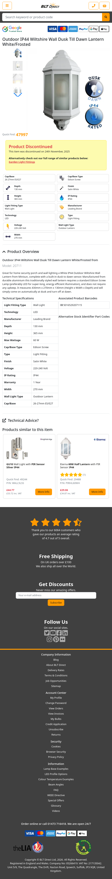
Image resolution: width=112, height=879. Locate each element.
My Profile (56, 697)
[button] (17, 95)
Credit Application (56, 724)
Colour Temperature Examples (56, 779)
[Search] (106, 17)
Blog (56, 659)
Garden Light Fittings (22, 162)
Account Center (56, 693)
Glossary (56, 805)
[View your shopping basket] (104, 6)
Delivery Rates (56, 670)
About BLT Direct (56, 665)
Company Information (56, 654)
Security (56, 741)
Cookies (56, 746)
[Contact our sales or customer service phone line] (94, 6)
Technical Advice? (20, 420)
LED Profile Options (56, 774)
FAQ (56, 790)
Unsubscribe (56, 729)
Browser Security (56, 751)
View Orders (56, 708)
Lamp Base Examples (56, 768)
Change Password (56, 703)
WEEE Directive (56, 795)
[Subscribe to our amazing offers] (56, 595)
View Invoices (56, 713)
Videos (56, 811)
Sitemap (56, 686)
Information (56, 764)
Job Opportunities (56, 681)
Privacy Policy (56, 757)
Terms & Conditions (56, 675)
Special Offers (56, 800)
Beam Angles (56, 784)
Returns (56, 734)
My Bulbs (56, 719)
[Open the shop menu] (7, 6)
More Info (43, 491)
